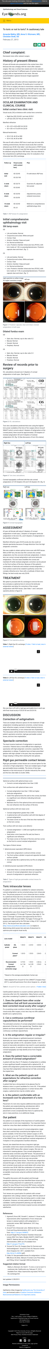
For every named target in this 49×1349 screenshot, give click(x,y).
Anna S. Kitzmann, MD (30, 34)
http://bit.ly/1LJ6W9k (14, 1253)
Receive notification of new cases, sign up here (25, 1343)
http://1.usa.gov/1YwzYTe (15, 1244)
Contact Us (25, 1345)
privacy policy (36, 1)
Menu (7, 20)
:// (7, 926)
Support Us (24, 1325)
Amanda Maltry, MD (11, 34)
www (9, 926)
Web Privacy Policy (16, 1334)
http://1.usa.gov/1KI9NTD (19, 1232)
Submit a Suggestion (25, 1347)
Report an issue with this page (24, 1333)
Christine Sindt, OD (11, 36)
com (28, 926)
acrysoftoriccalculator (18, 926)
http (4, 926)
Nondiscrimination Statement (30, 1334)
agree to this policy (16, 3)
